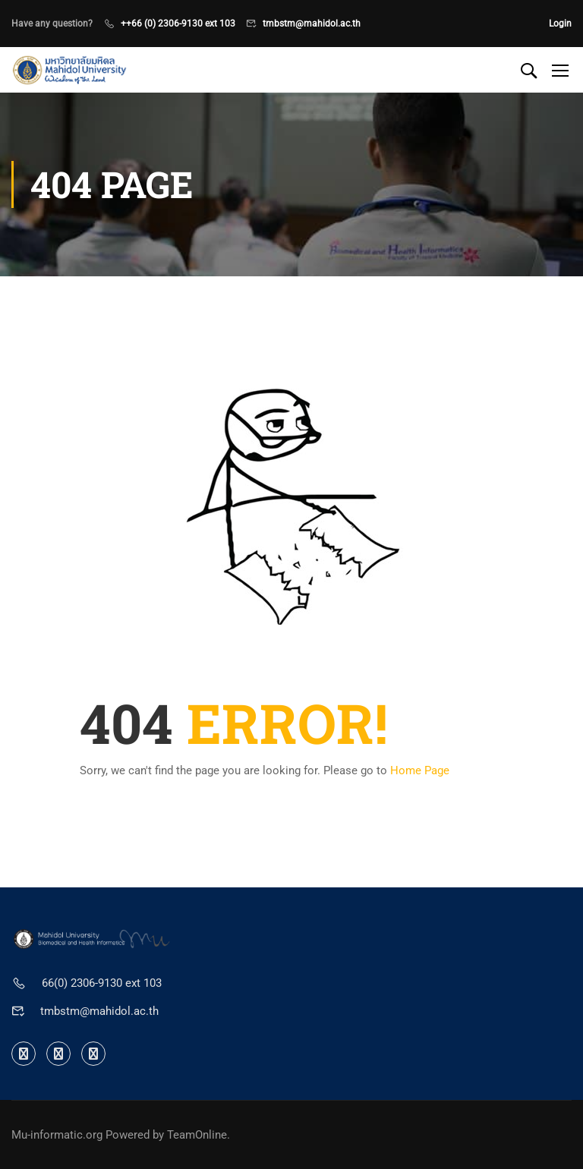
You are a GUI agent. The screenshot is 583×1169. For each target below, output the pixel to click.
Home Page (419, 770)
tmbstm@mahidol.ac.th (312, 23)
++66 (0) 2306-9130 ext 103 (178, 23)
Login (560, 23)
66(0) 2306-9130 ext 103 (102, 983)
